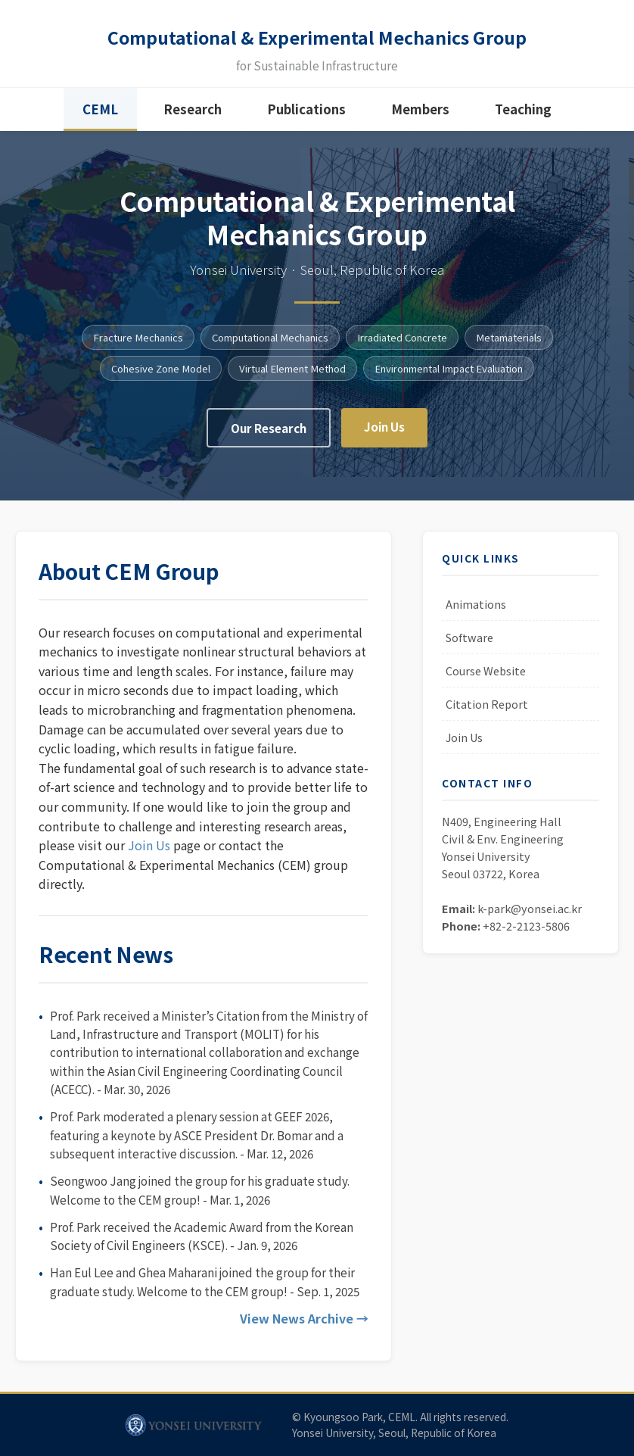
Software (469, 646)
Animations (476, 613)
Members (420, 118)
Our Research (268, 437)
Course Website (486, 679)
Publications (306, 118)
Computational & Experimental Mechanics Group (317, 40)
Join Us (384, 435)
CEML (100, 118)
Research (192, 118)
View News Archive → (304, 1327)
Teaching (523, 118)
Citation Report (487, 713)
